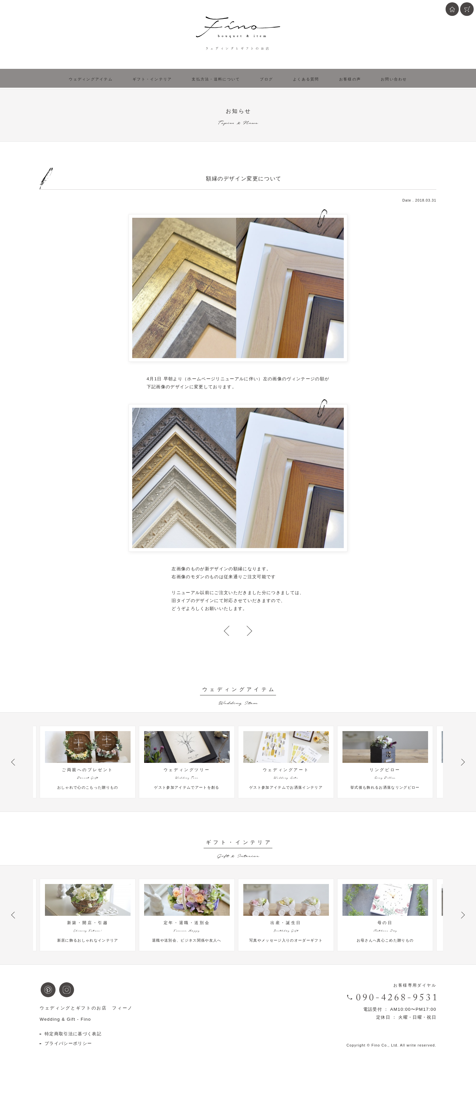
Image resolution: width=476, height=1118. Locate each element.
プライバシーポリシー (68, 1072)
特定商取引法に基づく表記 (73, 1062)
